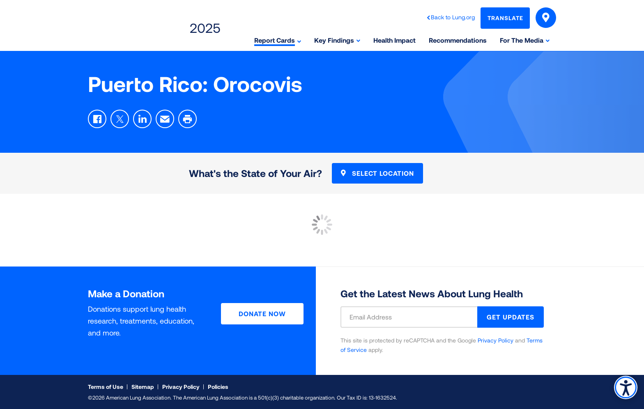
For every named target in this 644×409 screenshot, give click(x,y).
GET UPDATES (510, 317)
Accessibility (625, 387)
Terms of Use (105, 386)
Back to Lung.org (453, 17)
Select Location (377, 173)
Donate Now (262, 313)
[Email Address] (414, 317)
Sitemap (142, 386)
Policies (218, 386)
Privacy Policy (495, 340)
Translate (505, 17)
